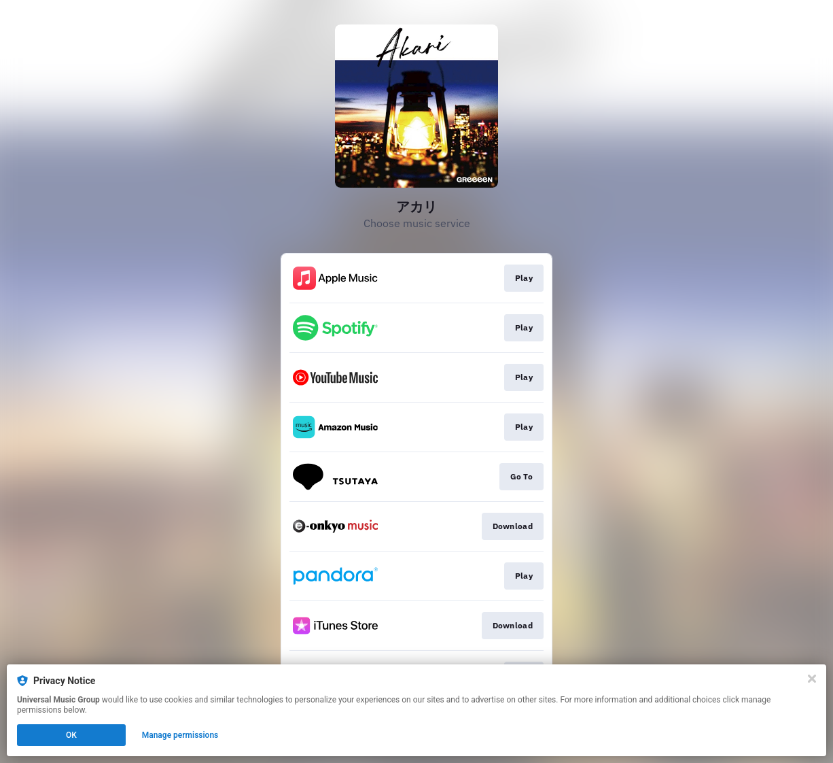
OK (71, 735)
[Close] (812, 679)
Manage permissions (180, 735)
